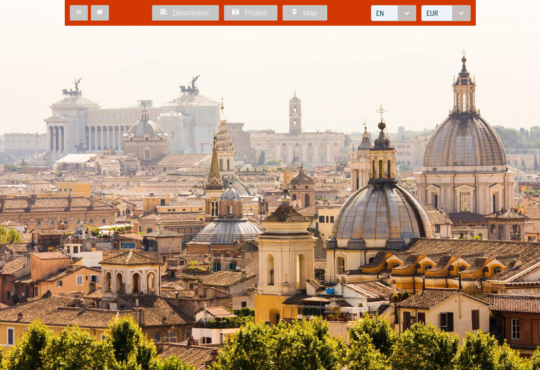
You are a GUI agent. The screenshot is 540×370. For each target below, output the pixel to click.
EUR (432, 13)
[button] (79, 13)
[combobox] (393, 13)
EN (380, 13)
